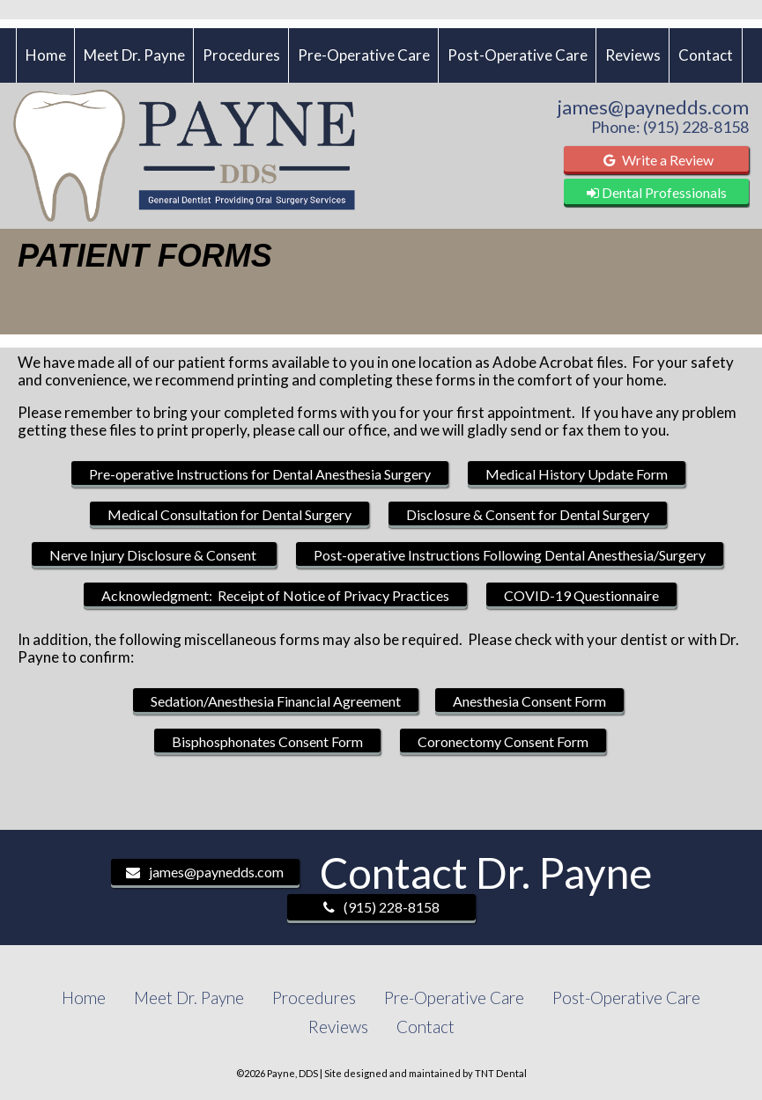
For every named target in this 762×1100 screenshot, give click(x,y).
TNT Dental (501, 1073)
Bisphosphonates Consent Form (267, 741)
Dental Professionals (657, 192)
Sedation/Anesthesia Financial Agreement (276, 701)
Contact (705, 55)
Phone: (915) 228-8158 (670, 126)
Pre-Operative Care (364, 55)
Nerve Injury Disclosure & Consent (154, 554)
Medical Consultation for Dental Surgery (229, 514)
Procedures (241, 55)
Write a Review (656, 159)
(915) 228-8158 (381, 906)
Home (46, 55)
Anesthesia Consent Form (529, 701)
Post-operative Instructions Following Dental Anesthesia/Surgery (510, 554)
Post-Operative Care (518, 55)
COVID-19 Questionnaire (581, 595)
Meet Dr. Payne (134, 55)
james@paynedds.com (653, 107)
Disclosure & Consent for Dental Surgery (527, 514)
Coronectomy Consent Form (503, 741)
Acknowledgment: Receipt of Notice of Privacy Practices (275, 595)
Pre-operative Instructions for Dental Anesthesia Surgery (260, 474)
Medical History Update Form (576, 474)
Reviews (633, 55)
